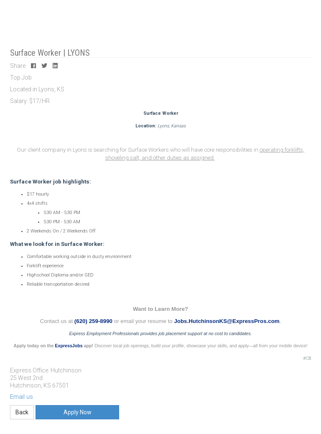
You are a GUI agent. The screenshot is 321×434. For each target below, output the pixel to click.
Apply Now (78, 412)
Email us (21, 396)
